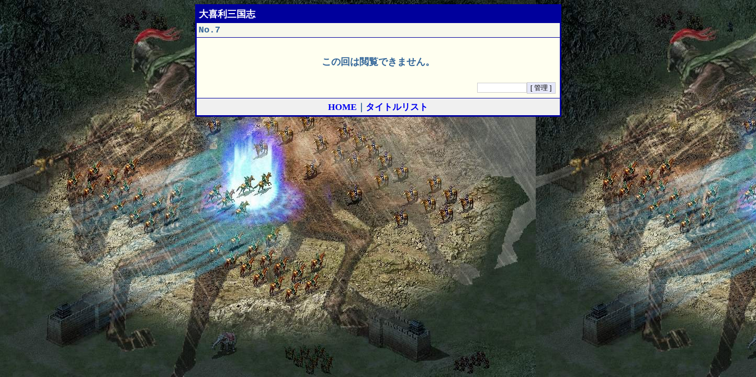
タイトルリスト (397, 110)
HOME (342, 110)
